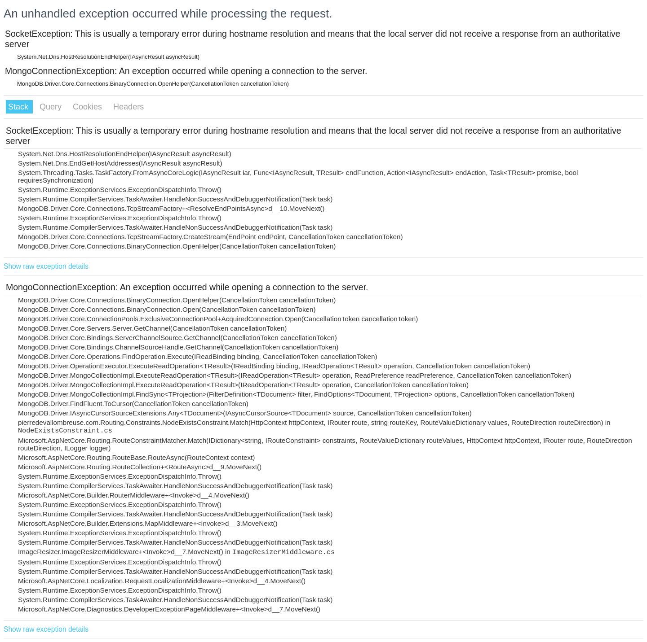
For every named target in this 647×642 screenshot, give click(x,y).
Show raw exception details (46, 266)
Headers (128, 106)
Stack (19, 106)
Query (52, 106)
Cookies (88, 106)
